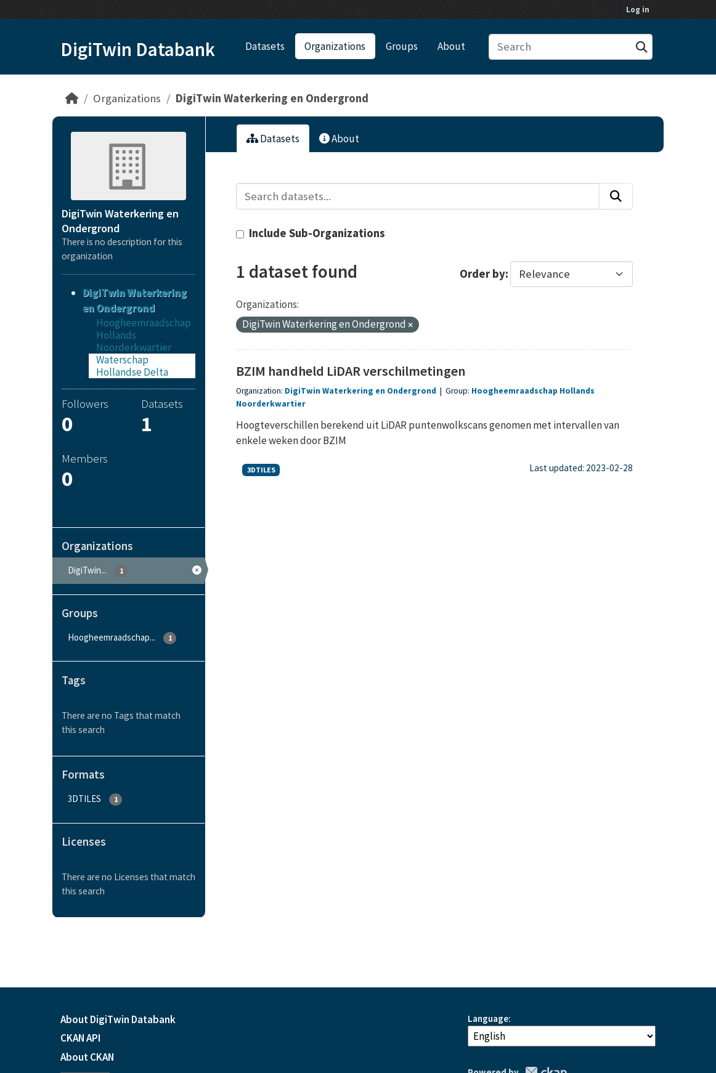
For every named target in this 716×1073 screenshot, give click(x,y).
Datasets (265, 46)
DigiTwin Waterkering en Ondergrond (272, 98)
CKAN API (80, 1038)
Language (488, 1018)
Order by (482, 274)
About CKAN (87, 1057)
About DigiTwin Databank (118, 1019)
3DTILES (261, 469)
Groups (402, 46)
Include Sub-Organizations (310, 233)
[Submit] (641, 47)
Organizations (334, 46)
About (451, 46)
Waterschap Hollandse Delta (132, 366)
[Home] (71, 98)
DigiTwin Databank (137, 49)
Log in (637, 9)
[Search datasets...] (571, 47)
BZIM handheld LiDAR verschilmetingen (351, 370)
